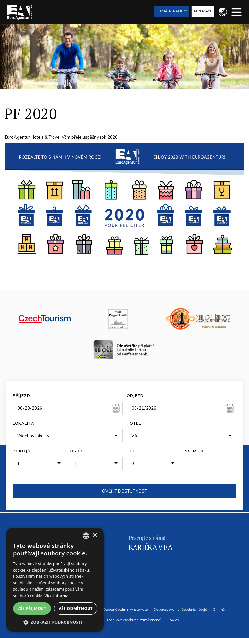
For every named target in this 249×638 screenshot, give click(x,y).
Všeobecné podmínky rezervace (124, 610)
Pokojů (21, 451)
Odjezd (135, 395)
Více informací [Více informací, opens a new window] (58, 595)
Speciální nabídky (172, 11)
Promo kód (197, 451)
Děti (132, 451)
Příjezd (21, 395)
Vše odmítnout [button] (76, 608)
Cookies (173, 620)
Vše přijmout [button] (32, 608)
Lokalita (23, 423)
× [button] (94, 535)
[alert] (55, 580)
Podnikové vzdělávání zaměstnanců (134, 620)
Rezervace (203, 11)
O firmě (219, 610)
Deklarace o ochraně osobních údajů (180, 610)
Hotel (134, 423)
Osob (76, 451)
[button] (55, 622)
